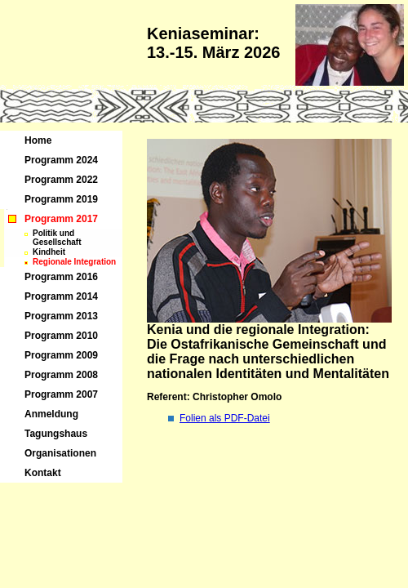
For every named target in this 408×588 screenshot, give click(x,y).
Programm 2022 (61, 179)
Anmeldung (51, 414)
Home (37, 140)
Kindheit (49, 251)
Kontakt (42, 473)
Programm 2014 (61, 296)
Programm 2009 (61, 355)
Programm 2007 (61, 394)
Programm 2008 (61, 375)
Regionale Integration (74, 261)
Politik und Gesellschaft (57, 238)
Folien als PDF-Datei (225, 418)
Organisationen (60, 453)
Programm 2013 (61, 316)
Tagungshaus (55, 433)
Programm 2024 (61, 160)
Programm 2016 (61, 277)
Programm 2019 (61, 199)
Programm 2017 (61, 219)
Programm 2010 (61, 335)
